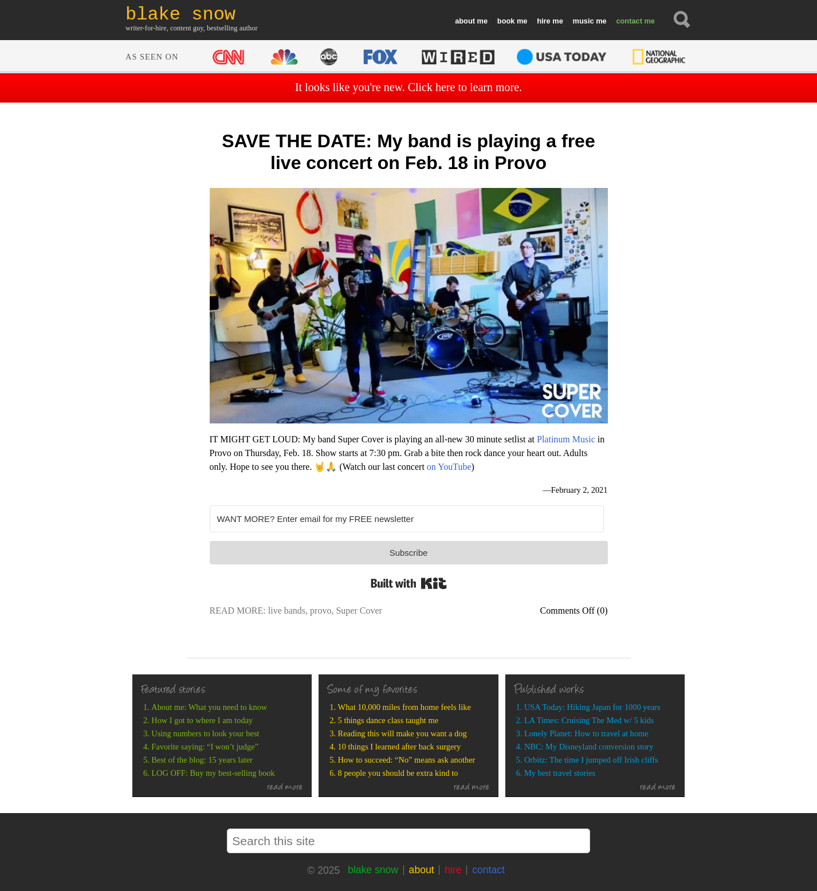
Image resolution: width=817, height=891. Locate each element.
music (583, 21)
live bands (286, 610)
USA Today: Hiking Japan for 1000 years (592, 707)
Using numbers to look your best (205, 733)
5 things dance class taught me (388, 720)
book (506, 21)
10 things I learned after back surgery (399, 746)
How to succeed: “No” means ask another (407, 759)
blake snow (373, 870)
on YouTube (449, 467)
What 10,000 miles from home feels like (404, 707)
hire (543, 21)
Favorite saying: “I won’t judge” (204, 746)
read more (285, 788)
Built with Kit (409, 583)
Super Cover (359, 610)
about (465, 21)
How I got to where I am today (202, 720)
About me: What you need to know (209, 707)
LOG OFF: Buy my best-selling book (212, 773)
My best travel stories (559, 773)
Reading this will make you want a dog (402, 733)
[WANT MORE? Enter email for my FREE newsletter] (407, 518)
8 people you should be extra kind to (398, 773)
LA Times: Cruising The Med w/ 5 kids (589, 720)
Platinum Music (566, 439)
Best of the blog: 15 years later (202, 759)
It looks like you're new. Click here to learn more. (408, 87)
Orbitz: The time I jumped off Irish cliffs (591, 759)
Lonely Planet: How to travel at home (586, 733)
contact (629, 21)
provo (320, 610)
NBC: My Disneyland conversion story (588, 746)
